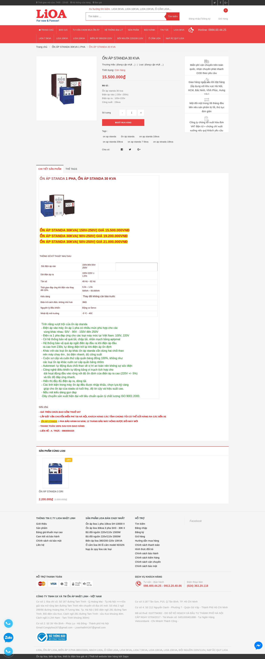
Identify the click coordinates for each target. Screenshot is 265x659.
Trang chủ (46, 30)
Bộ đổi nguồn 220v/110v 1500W (103, 532)
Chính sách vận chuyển (148, 562)
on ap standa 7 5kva (138, 141)
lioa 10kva (62, 38)
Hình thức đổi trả (144, 549)
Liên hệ (40, 545)
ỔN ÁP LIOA (50, 650)
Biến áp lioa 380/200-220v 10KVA (104, 540)
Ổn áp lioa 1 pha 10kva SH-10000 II (105, 523)
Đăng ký (206, 18)
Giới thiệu (41, 523)
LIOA (39, 650)
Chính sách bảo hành (146, 553)
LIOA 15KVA (170, 650)
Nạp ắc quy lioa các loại (99, 549)
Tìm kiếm (140, 523)
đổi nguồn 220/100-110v (130, 38)
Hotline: (212, 29)
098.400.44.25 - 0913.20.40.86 (162, 585)
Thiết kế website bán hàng (103, 656)
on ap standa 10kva (149, 136)
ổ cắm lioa (154, 38)
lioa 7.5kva (45, 38)
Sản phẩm (133, 30)
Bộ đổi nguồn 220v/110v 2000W (103, 536)
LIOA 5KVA (126, 650)
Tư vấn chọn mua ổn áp (86, 30)
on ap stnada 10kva (163, 141)
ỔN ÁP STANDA (53, 178)
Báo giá (97, 2)
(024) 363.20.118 (197, 585)
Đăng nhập (194, 18)
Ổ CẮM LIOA (111, 650)
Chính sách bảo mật (146, 566)
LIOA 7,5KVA (140, 650)
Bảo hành (149, 30)
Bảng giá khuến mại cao (49, 532)
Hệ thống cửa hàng (80, 2)
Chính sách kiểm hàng (147, 557)
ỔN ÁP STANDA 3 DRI (51, 491)
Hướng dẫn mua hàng (147, 540)
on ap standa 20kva (113, 141)
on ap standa (109, 136)
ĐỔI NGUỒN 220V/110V (192, 650)
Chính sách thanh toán (147, 545)
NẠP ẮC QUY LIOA (217, 650)
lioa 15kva (79, 38)
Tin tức (164, 30)
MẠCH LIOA (96, 650)
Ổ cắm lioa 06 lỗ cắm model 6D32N (105, 545)
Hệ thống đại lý (114, 30)
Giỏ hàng (140, 536)
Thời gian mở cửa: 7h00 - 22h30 (52, 2)
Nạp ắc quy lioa (175, 38)
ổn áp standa (127, 136)
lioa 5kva (179, 30)
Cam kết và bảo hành (47, 536)
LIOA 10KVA (155, 650)
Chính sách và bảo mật (49, 540)
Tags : (105, 131)
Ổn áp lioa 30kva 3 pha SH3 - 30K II (105, 528)
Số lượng (106, 113)
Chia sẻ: (106, 149)
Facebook (196, 521)
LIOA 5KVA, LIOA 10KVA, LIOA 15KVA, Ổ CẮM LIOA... (141, 9)
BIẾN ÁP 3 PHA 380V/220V (73, 650)
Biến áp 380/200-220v (101, 38)
